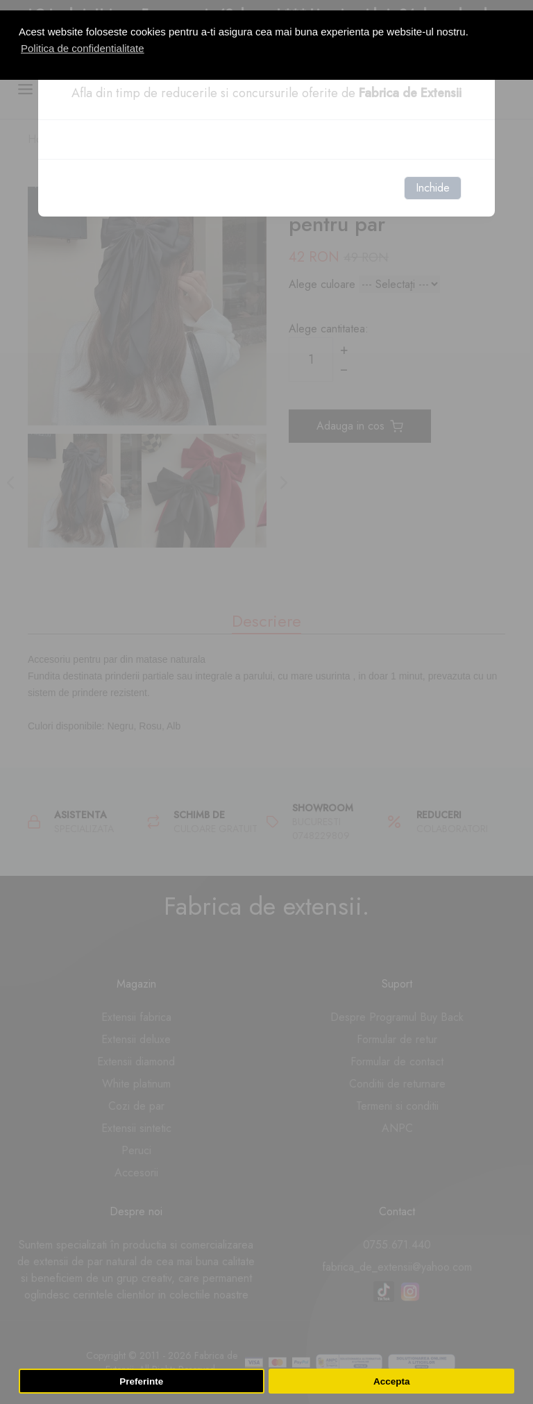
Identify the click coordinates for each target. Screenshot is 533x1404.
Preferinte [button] (141, 1381)
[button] (517, 5)
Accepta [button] (391, 1381)
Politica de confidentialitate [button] (82, 48)
